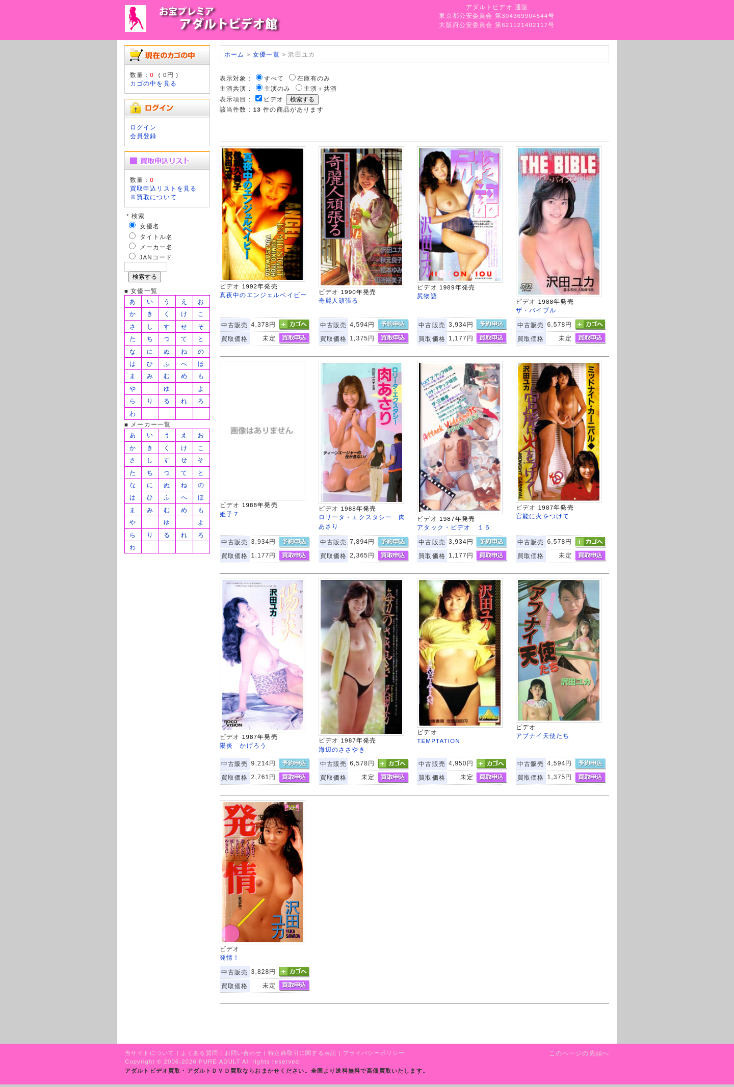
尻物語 (427, 296)
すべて (274, 78)
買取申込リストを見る (163, 188)
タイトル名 (156, 236)
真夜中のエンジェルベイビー (263, 294)
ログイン (143, 127)
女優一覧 (266, 54)
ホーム (234, 54)
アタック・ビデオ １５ (454, 527)
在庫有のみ (314, 78)
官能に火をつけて (542, 516)
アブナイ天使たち (542, 735)
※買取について (153, 197)
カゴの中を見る (153, 83)
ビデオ (273, 99)
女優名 (150, 226)
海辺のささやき (342, 749)
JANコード (156, 257)
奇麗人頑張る (339, 300)
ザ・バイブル (536, 310)
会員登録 (143, 135)
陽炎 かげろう (243, 745)
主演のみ (277, 88)
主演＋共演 (320, 88)
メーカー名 (156, 247)
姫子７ (230, 514)
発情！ (230, 957)
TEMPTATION (438, 740)
